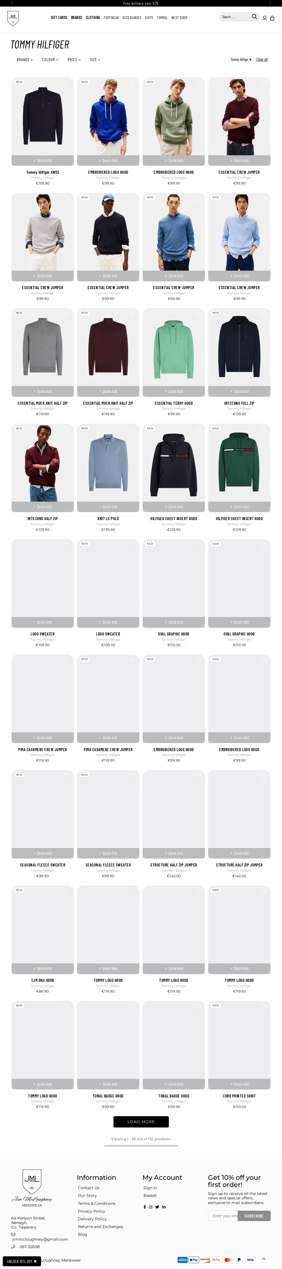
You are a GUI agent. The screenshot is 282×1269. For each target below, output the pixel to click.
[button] (272, 17)
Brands (76, 17)
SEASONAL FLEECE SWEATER (43, 864)
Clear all (262, 59)
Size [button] (94, 59)
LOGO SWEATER (43, 633)
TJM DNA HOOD (42, 980)
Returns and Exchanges (100, 1226)
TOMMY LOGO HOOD (108, 980)
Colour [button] (49, 59)
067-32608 (30, 1246)
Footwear (111, 17)
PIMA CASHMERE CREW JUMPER (42, 749)
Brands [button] (24, 59)
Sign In (150, 1187)
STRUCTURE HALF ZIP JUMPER (173, 864)
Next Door (180, 17)
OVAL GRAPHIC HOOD (173, 633)
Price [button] (73, 59)
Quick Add (44, 160)
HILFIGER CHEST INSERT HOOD (173, 518)
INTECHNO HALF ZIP (43, 518)
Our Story (87, 1195)
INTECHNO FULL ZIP (239, 403)
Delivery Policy (92, 1218)
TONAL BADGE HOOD (108, 1095)
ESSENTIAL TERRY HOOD (174, 403)
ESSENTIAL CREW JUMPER (239, 172)
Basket (150, 1195)
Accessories (132, 17)
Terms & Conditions (96, 1203)
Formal (162, 17)
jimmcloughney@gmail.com (40, 1239)
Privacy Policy (91, 1211)
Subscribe (254, 1215)
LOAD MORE (141, 1121)
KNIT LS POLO (108, 518)
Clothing (93, 17)
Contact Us (88, 1187)
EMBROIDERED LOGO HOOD (108, 172)
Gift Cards (59, 17)
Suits (149, 17)
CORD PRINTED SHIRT (239, 1095)
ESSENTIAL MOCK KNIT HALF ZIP (42, 403)
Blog (82, 1234)
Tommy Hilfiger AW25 (42, 172)
